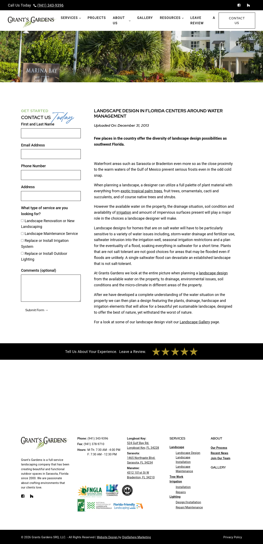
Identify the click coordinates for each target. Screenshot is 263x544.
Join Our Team (220, 458)
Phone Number (33, 166)
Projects (97, 18)
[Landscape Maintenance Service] (22, 233)
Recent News (219, 453)
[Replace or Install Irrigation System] (22, 240)
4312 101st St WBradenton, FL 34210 (141, 475)
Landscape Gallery (195, 322)
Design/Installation (188, 502)
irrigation (124, 212)
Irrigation (176, 481)
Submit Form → (36, 310)
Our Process (219, 447)
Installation (183, 487)
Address (28, 187)
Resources (170, 18)
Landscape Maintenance (184, 469)
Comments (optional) (38, 270)
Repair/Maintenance (189, 507)
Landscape (177, 447)
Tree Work (176, 476)
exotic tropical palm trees (141, 191)
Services (69, 18)
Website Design (107, 537)
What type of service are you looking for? (44, 211)
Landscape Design (188, 453)
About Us (119, 20)
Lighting (175, 496)
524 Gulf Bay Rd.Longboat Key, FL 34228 (143, 445)
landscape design (213, 273)
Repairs (181, 492)
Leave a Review (202, 20)
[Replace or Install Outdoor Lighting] (22, 253)
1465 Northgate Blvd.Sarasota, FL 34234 (141, 460)
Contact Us (237, 20)
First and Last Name (37, 124)
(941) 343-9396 (50, 5)
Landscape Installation (183, 460)
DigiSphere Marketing (136, 537)
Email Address (33, 145)
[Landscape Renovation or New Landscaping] (22, 220)
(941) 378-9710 (94, 444)
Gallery (145, 18)
